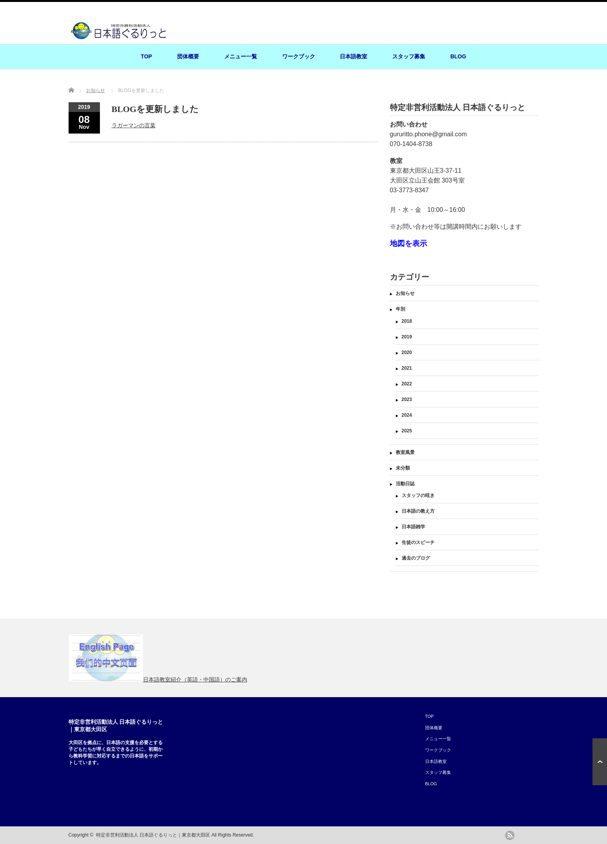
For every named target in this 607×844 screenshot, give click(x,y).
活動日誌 (405, 483)
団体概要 (188, 56)
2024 (407, 415)
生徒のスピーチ (418, 542)
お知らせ (405, 293)
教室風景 (405, 452)
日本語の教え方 (418, 511)
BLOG (458, 56)
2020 (407, 352)
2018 (407, 321)
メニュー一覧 (240, 56)
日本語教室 (353, 56)
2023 (407, 399)
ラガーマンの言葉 (134, 125)
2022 (407, 384)
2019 (407, 337)
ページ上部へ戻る (600, 761)
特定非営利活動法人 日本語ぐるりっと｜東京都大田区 (153, 835)
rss (510, 835)
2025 (407, 431)
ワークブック (298, 56)
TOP (146, 56)
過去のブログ (416, 558)
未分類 (403, 468)
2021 (407, 368)
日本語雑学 (413, 527)
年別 (400, 309)
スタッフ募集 (408, 56)
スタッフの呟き (418, 495)
